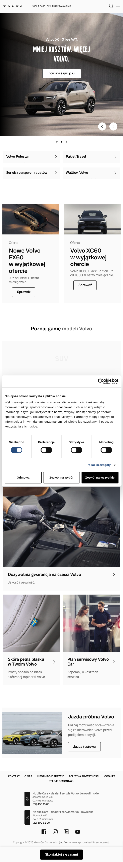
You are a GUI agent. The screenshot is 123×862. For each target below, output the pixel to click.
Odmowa (23, 477)
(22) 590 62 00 (41, 822)
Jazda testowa (84, 747)
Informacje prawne (50, 776)
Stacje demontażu (61, 781)
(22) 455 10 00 (41, 804)
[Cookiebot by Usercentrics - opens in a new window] (100, 381)
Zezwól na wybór (61, 477)
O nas (28, 776)
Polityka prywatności (84, 776)
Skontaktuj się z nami (61, 854)
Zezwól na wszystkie (100, 477)
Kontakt (14, 776)
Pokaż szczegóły (99, 464)
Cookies (109, 776)
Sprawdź (23, 292)
